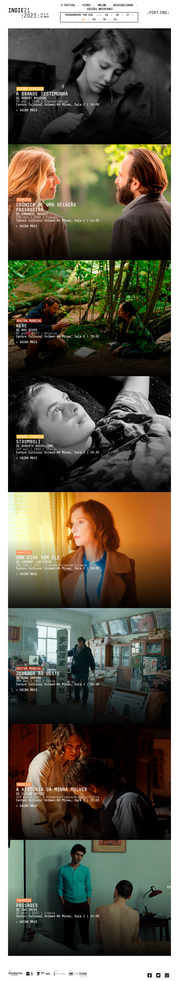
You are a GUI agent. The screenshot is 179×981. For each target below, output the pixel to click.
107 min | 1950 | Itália (57, 451)
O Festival (68, 5)
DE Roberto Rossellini (34, 446)
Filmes (86, 5)
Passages (27, 905)
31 (115, 19)
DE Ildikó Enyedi (30, 794)
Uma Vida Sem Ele (38, 558)
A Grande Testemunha (42, 94)
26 (117, 15)
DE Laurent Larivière (33, 562)
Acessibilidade (123, 5)
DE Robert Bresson (31, 98)
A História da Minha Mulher (51, 789)
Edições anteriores (100, 9)
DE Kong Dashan (28, 678)
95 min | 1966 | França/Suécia (57, 103)
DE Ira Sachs (26, 910)
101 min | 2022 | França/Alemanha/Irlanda (57, 567)
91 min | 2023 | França (57, 915)
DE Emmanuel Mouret (32, 214)
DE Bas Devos (26, 330)
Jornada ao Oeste (38, 673)
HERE (21, 326)
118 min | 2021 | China (57, 683)
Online (102, 5)
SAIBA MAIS (28, 110)
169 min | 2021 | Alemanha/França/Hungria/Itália (57, 799)
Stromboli (28, 442)
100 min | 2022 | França (57, 219)
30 (104, 19)
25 (106, 15)
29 (94, 19)
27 (127, 15)
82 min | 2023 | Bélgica (57, 335)
